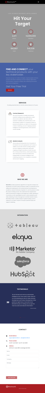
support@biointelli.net (14, 337)
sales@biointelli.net (25, 337)
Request (10, 90)
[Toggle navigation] (38, 2)
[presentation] (16, 371)
